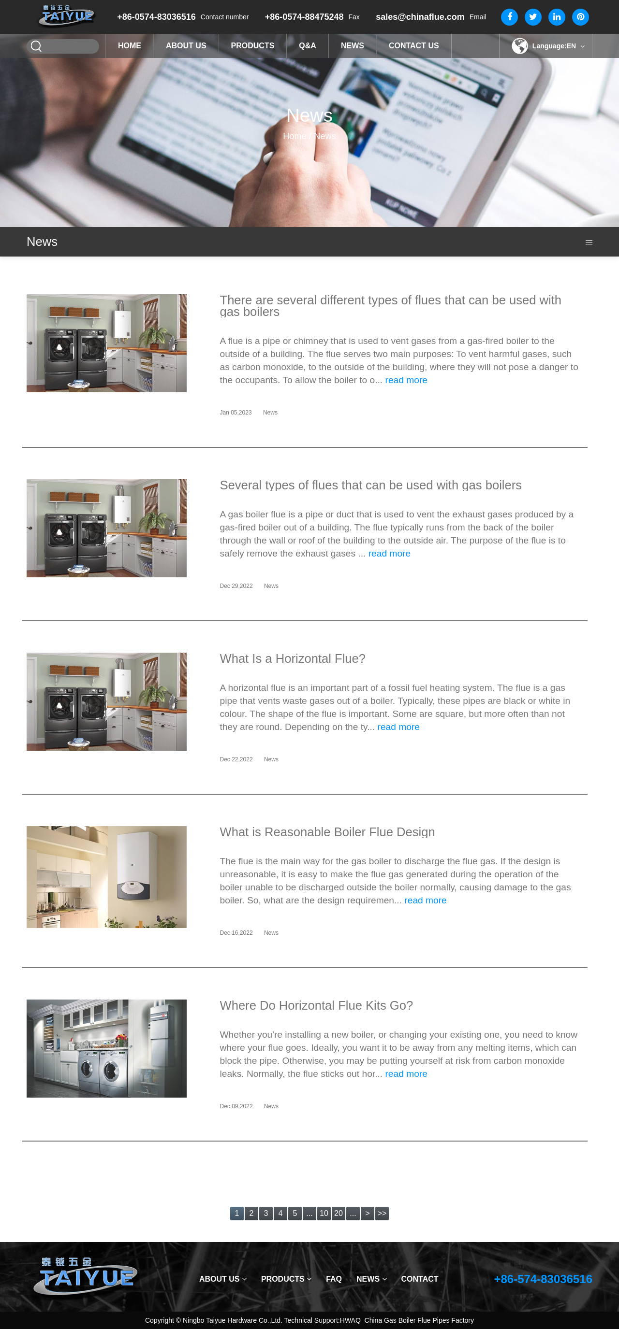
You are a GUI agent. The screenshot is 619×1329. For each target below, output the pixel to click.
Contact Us (414, 46)
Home (129, 46)
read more (406, 380)
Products (253, 46)
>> (382, 1213)
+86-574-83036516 (543, 1279)
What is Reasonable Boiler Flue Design (327, 832)
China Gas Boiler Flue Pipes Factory (419, 1320)
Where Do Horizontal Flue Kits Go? (316, 1005)
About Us (186, 46)
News (352, 46)
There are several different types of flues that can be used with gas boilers (391, 305)
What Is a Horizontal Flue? (293, 658)
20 (338, 1213)
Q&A (307, 46)
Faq (334, 1279)
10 (324, 1213)
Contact (420, 1279)
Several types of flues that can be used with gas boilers (371, 485)
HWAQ (350, 1320)
